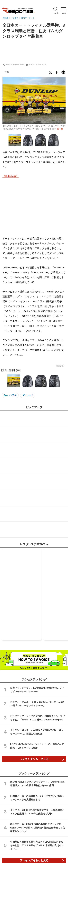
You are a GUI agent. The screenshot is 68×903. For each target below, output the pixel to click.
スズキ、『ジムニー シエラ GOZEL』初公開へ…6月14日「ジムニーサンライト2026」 (37, 704)
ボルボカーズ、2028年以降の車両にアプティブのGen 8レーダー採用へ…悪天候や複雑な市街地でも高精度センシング (37, 828)
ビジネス (15, 18)
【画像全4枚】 (10, 176)
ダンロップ (27, 395)
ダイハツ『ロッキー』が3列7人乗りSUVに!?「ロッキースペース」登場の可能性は (36, 732)
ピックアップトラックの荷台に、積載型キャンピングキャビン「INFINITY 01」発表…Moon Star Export (37, 718)
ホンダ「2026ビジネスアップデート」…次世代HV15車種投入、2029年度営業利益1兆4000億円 (37, 784)
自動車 (5, 18)
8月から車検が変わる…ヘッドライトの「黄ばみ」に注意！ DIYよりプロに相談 (37, 746)
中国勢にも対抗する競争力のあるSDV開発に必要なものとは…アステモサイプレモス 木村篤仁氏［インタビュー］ (37, 845)
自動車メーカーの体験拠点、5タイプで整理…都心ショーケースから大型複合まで (37, 798)
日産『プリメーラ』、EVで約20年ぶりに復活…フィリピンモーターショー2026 (37, 690)
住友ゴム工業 (10, 395)
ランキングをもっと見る (34, 759)
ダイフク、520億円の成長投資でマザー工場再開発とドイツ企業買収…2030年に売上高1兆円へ (37, 812)
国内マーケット (28, 18)
